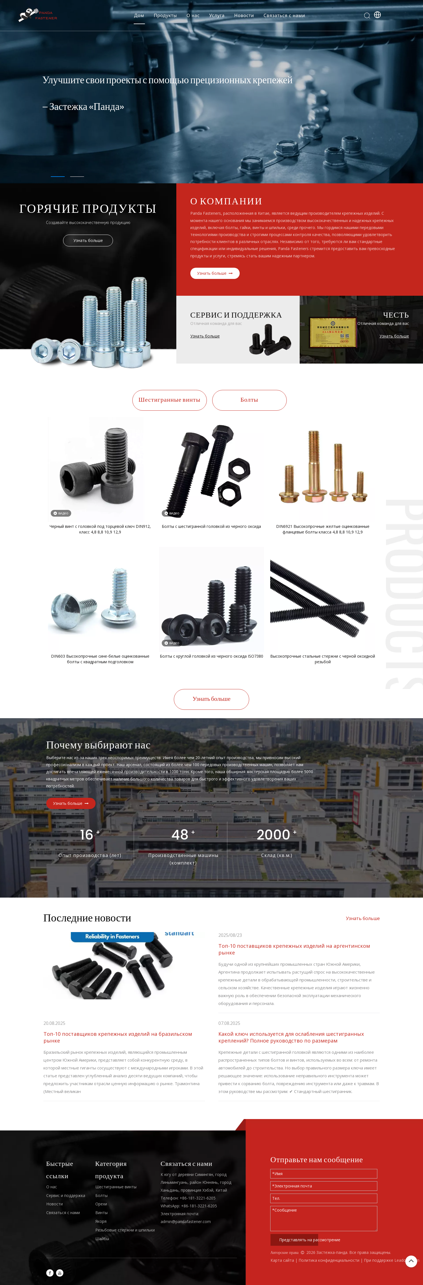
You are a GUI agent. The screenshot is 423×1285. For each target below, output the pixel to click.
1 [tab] (58, 176)
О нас (193, 15)
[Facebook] (50, 1273)
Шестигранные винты (169, 400)
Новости (244, 15)
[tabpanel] (211, 91)
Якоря (101, 1221)
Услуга (217, 15)
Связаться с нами (284, 15)
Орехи (101, 1204)
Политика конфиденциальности (329, 1260)
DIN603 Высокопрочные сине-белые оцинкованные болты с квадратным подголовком (100, 658)
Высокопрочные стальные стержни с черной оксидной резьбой (322, 658)
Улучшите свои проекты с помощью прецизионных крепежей (167, 81)
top (411, 1260)
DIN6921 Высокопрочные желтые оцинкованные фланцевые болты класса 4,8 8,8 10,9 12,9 (322, 529)
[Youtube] (59, 1273)
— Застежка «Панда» (83, 107)
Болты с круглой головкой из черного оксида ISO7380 (211, 656)
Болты (249, 400)
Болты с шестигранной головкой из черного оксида (211, 526)
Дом (139, 15)
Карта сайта (282, 1260)
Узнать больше (88, 240)
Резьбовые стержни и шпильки (125, 1230)
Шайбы (102, 1238)
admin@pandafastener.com (186, 1221)
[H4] (98, 319)
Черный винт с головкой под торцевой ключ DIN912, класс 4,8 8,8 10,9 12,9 (100, 529)
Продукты (165, 15)
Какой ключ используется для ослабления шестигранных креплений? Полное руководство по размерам (291, 1037)
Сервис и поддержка (65, 1195)
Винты (101, 1212)
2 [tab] (77, 176)
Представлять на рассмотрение (298, 1239)
